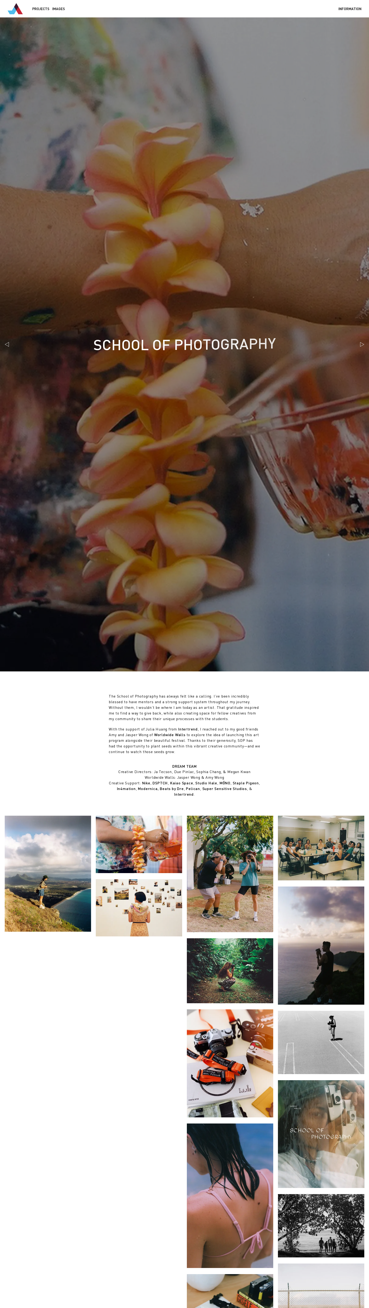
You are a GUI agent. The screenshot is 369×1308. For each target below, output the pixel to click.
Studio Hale (206, 782)
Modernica (147, 788)
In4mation (126, 788)
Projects (40, 8)
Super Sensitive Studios (224, 788)
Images (58, 8)
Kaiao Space (181, 782)
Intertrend (188, 728)
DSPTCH (160, 782)
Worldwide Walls (169, 734)
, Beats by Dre (171, 788)
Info (349, 9)
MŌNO (225, 782)
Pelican (193, 788)
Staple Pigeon (246, 782)
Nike (146, 782)
